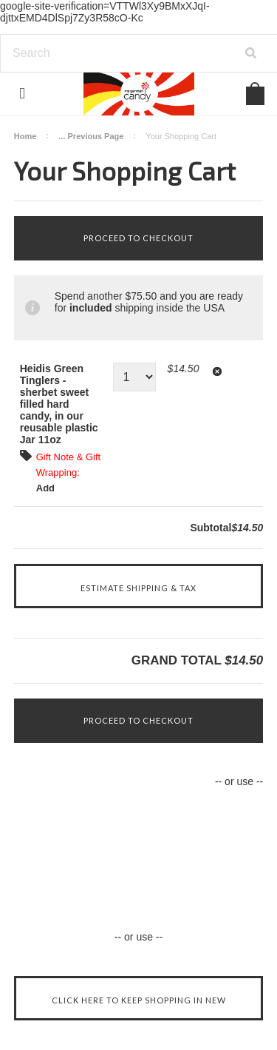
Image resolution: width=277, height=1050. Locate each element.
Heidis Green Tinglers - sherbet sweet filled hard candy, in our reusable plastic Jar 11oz (59, 404)
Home (25, 136)
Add (45, 488)
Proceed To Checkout (138, 238)
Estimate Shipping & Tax (138, 588)
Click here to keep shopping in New (139, 1000)
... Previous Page (90, 136)
